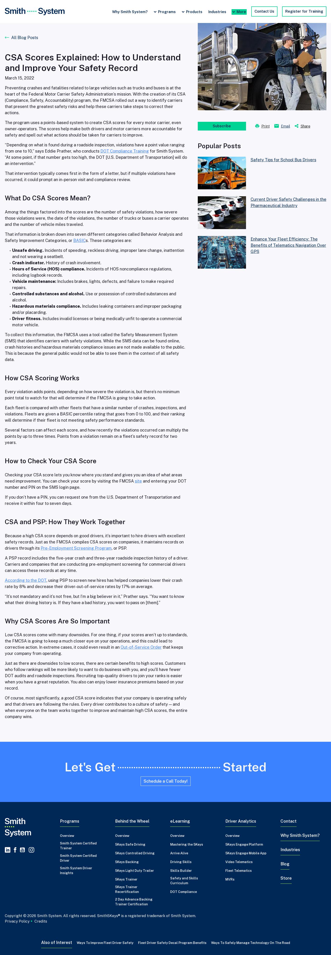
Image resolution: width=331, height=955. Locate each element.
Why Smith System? (130, 12)
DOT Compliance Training (124, 151)
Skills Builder (181, 871)
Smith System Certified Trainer (78, 845)
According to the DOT (25, 580)
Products (194, 12)
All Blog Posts (24, 37)
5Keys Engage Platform (244, 844)
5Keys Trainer (126, 879)
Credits (40, 921)
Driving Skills (181, 862)
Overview (67, 836)
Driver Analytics (240, 821)
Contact (288, 821)
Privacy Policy (17, 921)
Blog (284, 863)
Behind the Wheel (132, 821)
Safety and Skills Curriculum (184, 880)
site (138, 481)
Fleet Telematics (238, 871)
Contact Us (264, 11)
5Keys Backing (127, 862)
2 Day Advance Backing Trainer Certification (134, 902)
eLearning (180, 821)
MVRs (230, 879)
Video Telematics (239, 862)
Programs (167, 12)
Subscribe (222, 126)
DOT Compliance (183, 892)
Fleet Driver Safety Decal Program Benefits (172, 943)
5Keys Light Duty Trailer (134, 871)
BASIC (79, 240)
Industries (217, 12)
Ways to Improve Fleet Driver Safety (105, 943)
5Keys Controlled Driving (135, 853)
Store (286, 878)
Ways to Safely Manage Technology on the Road (250, 943)
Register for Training (304, 11)
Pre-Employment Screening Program (76, 548)
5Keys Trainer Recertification (127, 889)
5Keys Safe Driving (130, 844)
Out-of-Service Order (141, 647)
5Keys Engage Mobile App (245, 853)
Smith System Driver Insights (76, 870)
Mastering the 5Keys (186, 844)
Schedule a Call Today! (166, 781)
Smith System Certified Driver (78, 858)
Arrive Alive (179, 853)
